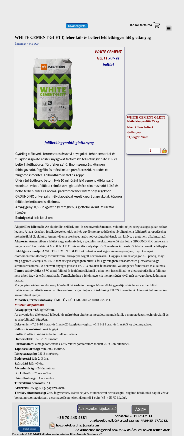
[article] (147, 135)
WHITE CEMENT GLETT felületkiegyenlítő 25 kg (146, 119)
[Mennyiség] (154, 150)
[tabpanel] (69, 134)
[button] (72, 417)
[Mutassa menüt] (169, 28)
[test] (77, 25)
